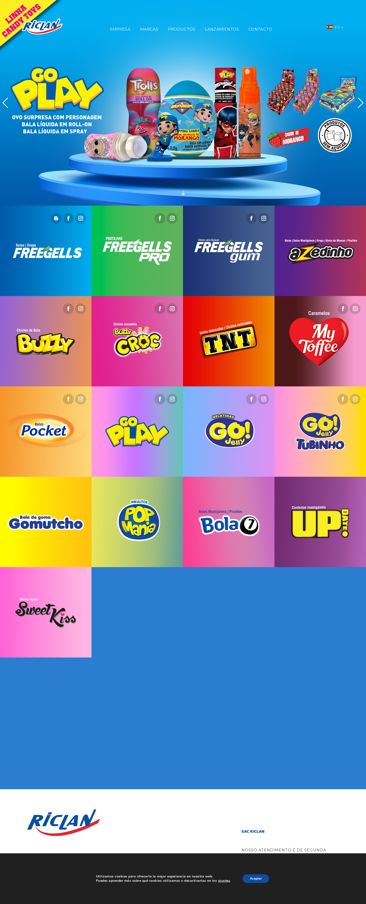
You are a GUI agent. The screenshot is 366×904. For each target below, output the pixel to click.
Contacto (260, 29)
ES (335, 27)
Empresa (120, 29)
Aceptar (259, 879)
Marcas (149, 29)
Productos (181, 29)
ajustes (226, 881)
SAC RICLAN (252, 832)
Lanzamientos (222, 29)
